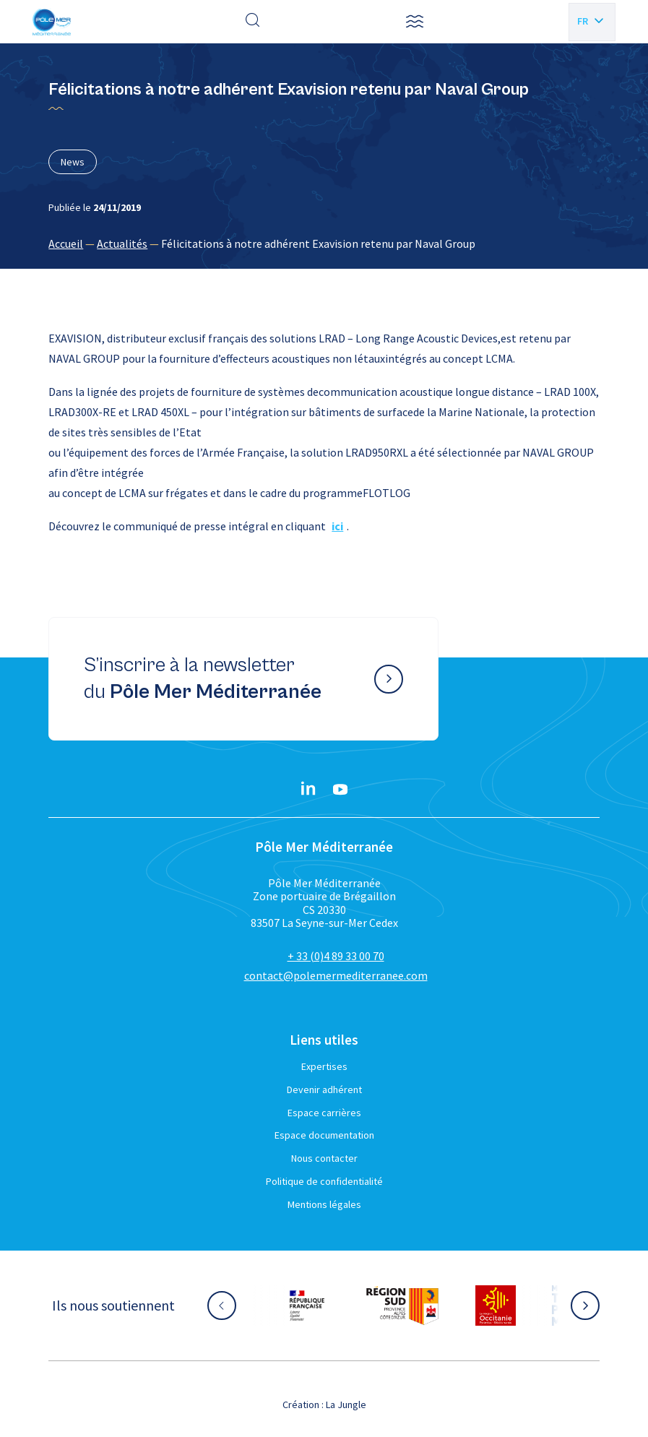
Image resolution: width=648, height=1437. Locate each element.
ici (337, 526)
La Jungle (346, 1404)
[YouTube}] (340, 789)
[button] (414, 21)
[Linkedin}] (308, 789)
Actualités (122, 243)
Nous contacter (324, 1158)
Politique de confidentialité (324, 1181)
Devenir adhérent (324, 1089)
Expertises (324, 1066)
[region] (323, 243)
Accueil (65, 243)
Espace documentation (324, 1135)
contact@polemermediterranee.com (336, 975)
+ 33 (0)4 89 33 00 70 (336, 956)
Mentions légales (324, 1204)
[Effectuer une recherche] (253, 22)
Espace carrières (324, 1112)
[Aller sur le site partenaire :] (307, 1305)
